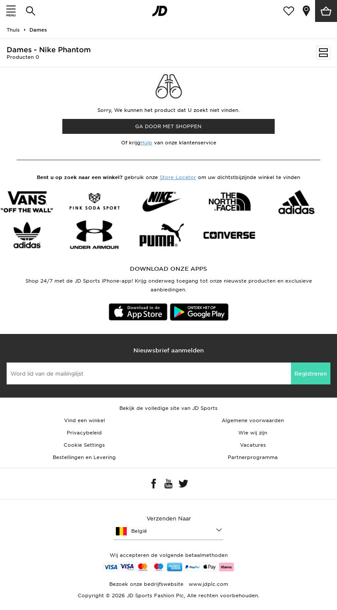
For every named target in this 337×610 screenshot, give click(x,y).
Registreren (310, 373)
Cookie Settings (84, 445)
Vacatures (253, 445)
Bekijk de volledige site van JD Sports (168, 408)
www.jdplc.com (207, 584)
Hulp (146, 143)
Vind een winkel (84, 420)
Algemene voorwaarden (253, 420)
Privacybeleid (84, 433)
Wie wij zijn (252, 433)
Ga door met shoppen (168, 126)
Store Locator (178, 177)
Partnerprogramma (253, 457)
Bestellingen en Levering (84, 457)
